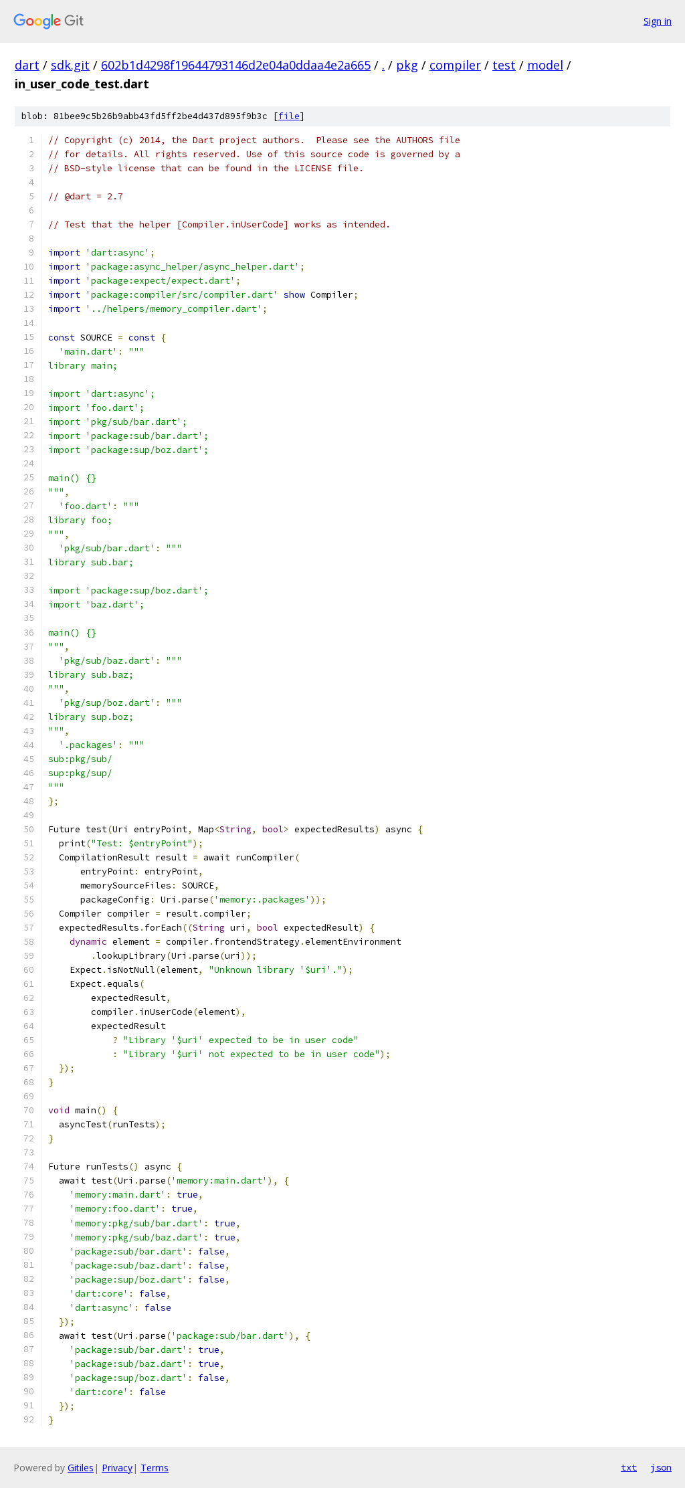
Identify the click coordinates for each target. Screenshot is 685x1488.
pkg (407, 65)
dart (27, 65)
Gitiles (81, 1467)
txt (629, 1467)
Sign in (658, 21)
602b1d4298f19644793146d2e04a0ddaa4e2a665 (236, 65)
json (661, 1467)
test (504, 65)
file (289, 116)
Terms (154, 1467)
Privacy (117, 1467)
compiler (455, 65)
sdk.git (70, 65)
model (545, 65)
